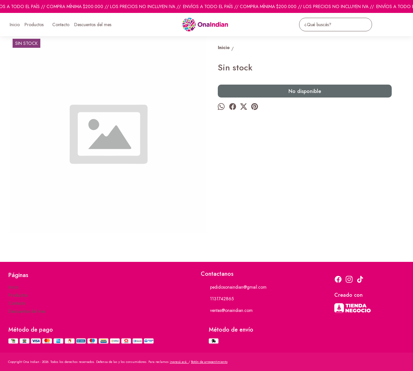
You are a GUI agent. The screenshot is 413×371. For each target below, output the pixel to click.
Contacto (60, 24)
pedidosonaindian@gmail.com (234, 287)
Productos (37, 24)
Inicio (15, 24)
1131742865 (217, 299)
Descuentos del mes (92, 24)
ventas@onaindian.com (227, 310)
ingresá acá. (179, 361)
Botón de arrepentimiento (209, 361)
